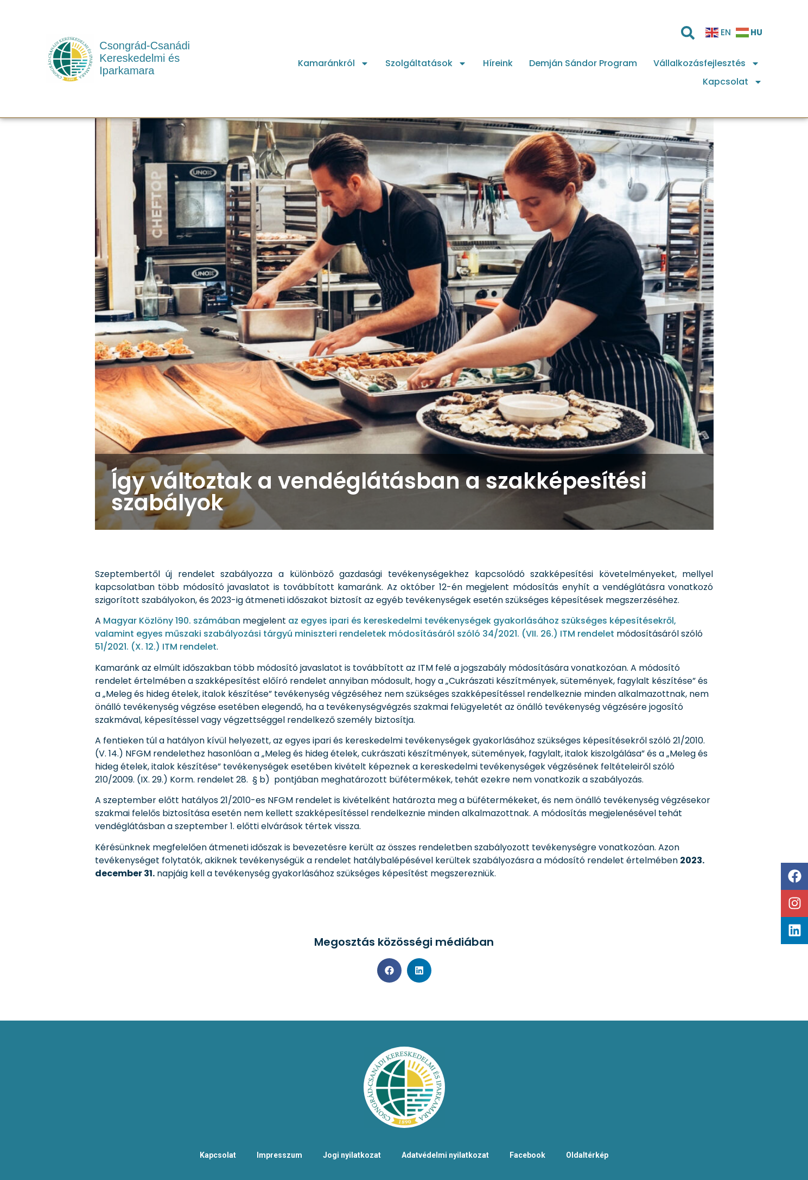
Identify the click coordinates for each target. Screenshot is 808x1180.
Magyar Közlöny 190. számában (171, 620)
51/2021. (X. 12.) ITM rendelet (156, 646)
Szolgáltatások (426, 63)
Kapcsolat (732, 82)
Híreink (498, 63)
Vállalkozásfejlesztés (706, 63)
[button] (389, 970)
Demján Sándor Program (583, 63)
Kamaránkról (333, 63)
